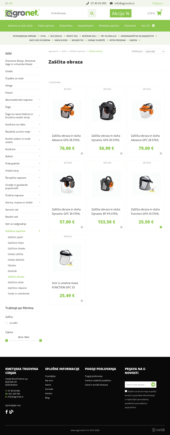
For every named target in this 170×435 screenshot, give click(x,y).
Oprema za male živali (20, 25)
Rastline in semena (39, 40)
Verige (8, 85)
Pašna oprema (46, 25)
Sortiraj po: (137, 51)
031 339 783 (14, 393)
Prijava (158, 3)
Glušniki (12, 271)
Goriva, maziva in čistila (18, 202)
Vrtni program (117, 40)
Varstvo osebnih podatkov (98, 380)
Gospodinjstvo (85, 25)
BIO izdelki (56, 36)
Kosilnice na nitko (15, 124)
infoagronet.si (124, 3)
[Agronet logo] (22, 13)
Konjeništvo (65, 25)
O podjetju (50, 376)
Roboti (9, 156)
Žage (8, 107)
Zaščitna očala (16, 282)
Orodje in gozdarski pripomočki (16, 186)
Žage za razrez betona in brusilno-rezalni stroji (19, 115)
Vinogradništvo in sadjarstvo (137, 36)
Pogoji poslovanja (93, 376)
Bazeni (133, 40)
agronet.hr (53, 51)
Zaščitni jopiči (15, 237)
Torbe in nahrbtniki (18, 293)
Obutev (12, 265)
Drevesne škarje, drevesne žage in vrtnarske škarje (20, 62)
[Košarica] (154, 13)
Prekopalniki (12, 163)
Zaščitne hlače (16, 242)
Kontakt (49, 389)
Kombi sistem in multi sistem (17, 140)
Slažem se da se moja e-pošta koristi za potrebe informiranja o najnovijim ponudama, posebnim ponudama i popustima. (140, 399)
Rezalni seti (11, 216)
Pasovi (9, 92)
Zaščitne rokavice (17, 288)
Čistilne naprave (14, 195)
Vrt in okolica (108, 36)
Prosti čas (72, 36)
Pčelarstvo (130, 25)
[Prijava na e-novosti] (153, 384)
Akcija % (120, 13)
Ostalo (9, 71)
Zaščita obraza (16, 276)
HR (10, 3)
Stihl (43, 36)
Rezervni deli (89, 36)
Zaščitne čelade (16, 248)
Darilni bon (60, 40)
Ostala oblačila (16, 259)
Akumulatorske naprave (19, 99)
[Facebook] (7, 412)
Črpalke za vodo (14, 78)
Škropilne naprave (15, 177)
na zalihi (13, 322)
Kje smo (49, 380)
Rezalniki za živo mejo (17, 131)
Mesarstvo (78, 40)
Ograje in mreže (96, 40)
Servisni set (11, 209)
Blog (47, 397)
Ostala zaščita (15, 254)
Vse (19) (148, 25)
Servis (48, 384)
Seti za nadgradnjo (15, 223)
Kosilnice (10, 149)
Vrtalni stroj (12, 170)
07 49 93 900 (98, 3)
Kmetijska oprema (109, 25)
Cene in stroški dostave (96, 384)
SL (6, 3)
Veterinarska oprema (24, 36)
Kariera (48, 393)
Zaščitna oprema (15, 231)
